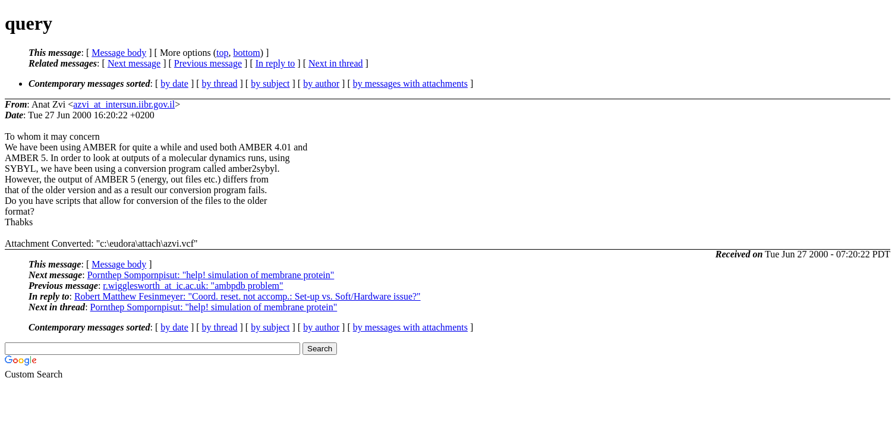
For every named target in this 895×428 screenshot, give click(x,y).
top (222, 53)
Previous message (208, 63)
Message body (119, 53)
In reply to (275, 63)
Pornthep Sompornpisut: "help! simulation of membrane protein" (211, 275)
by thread (220, 83)
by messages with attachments (410, 83)
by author (321, 83)
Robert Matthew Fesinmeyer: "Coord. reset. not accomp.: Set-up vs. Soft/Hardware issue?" (247, 296)
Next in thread (335, 63)
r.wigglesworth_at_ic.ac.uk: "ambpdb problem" (193, 286)
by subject (270, 83)
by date (174, 83)
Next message (134, 63)
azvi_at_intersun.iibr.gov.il (124, 104)
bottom (246, 53)
